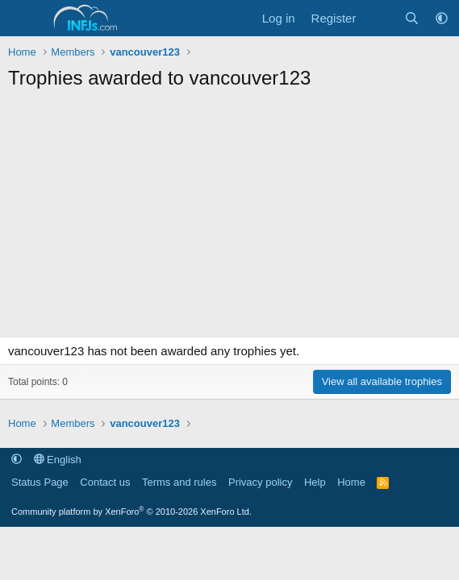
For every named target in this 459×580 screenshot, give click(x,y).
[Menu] (22, 18)
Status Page (40, 482)
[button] (442, 18)
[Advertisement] (229, 220)
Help (315, 482)
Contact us (105, 482)
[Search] (412, 18)
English (57, 460)
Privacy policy (260, 482)
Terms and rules (179, 482)
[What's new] (379, 18)
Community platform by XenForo (131, 511)
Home (351, 482)
